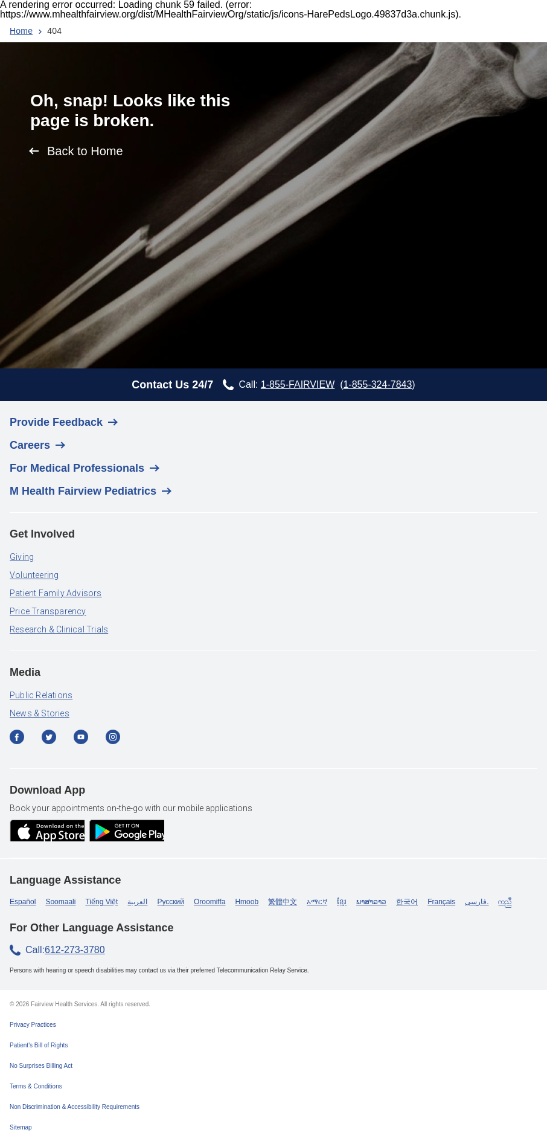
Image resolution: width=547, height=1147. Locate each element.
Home (21, 31)
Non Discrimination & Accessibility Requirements (74, 1107)
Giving (22, 557)
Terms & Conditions (36, 1086)
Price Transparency (48, 611)
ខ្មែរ (342, 902)
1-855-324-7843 (377, 384)
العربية (137, 902)
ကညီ (504, 902)
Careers (30, 445)
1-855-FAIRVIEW (297, 384)
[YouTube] (85, 742)
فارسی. (476, 902)
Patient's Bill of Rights (39, 1045)
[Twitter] (53, 742)
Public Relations (41, 695)
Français (441, 902)
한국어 (407, 902)
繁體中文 (282, 902)
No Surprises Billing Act (41, 1065)
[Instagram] (117, 742)
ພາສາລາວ (371, 902)
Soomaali (60, 902)
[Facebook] (21, 742)
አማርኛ (317, 902)
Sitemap (21, 1127)
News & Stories (39, 713)
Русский (170, 902)
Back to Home (85, 151)
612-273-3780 (75, 950)
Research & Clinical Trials (59, 629)
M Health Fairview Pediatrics (83, 491)
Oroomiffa (209, 902)
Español (23, 902)
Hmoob (246, 902)
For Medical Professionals (77, 468)
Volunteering (34, 575)
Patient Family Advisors (56, 593)
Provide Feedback (56, 422)
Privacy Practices (33, 1024)
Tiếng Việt (101, 902)
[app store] (47, 831)
